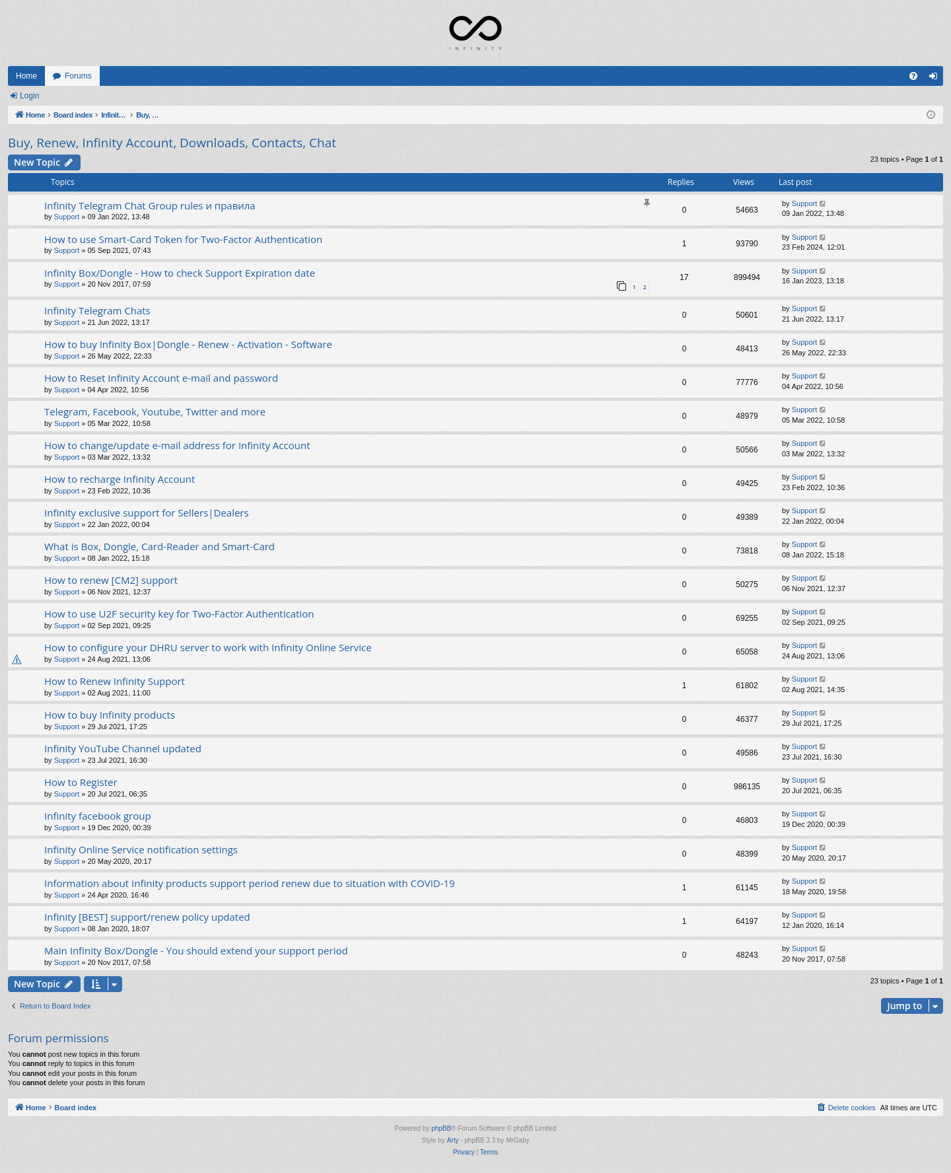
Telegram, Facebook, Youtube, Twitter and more (154, 411)
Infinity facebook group (97, 815)
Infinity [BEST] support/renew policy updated (147, 916)
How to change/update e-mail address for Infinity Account (177, 445)
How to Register (81, 782)
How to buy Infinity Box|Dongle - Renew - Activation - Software (188, 344)
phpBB (441, 1128)
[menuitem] (913, 76)
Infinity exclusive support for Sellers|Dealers (146, 512)
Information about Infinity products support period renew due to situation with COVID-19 (249, 883)
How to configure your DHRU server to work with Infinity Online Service (208, 647)
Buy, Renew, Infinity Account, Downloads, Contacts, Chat (172, 142)
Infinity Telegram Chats (97, 310)
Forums (78, 76)
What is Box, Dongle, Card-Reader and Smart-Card (159, 546)
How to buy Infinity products (109, 714)
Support (67, 217)
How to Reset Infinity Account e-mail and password (161, 377)
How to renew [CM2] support (111, 579)
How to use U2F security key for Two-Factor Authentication (179, 613)
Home (26, 76)
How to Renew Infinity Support (114, 681)
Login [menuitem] (936, 78)
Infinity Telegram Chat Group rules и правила (150, 205)
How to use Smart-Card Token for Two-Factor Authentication (183, 239)
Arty (453, 1140)
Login (29, 95)
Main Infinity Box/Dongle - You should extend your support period (196, 950)
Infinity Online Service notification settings (141, 849)
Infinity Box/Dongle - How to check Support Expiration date (179, 272)
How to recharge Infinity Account (119, 478)
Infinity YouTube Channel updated (122, 748)
